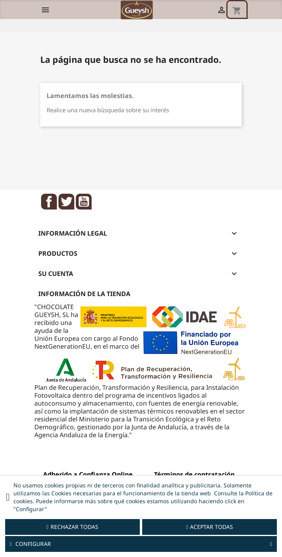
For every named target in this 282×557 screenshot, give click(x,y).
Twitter (66, 202)
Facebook (49, 202)
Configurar (141, 544)
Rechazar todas (72, 527)
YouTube (84, 202)
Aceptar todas (209, 527)
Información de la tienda (84, 293)
